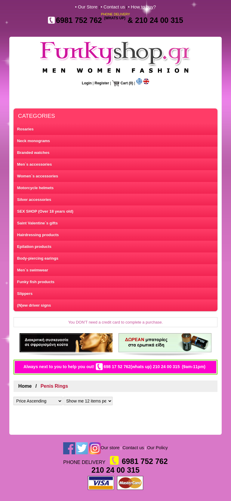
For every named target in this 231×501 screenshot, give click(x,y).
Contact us (133, 447)
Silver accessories (34, 199)
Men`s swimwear (32, 270)
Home (25, 386)
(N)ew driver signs (34, 305)
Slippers (24, 293)
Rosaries (25, 129)
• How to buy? (142, 6)
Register (102, 83)
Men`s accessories (34, 164)
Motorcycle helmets (35, 188)
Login (87, 83)
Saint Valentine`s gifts (37, 223)
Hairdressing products (38, 235)
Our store (110, 447)
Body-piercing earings (37, 258)
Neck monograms (33, 141)
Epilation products (34, 246)
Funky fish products (35, 282)
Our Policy (157, 447)
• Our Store (87, 6)
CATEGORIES (36, 116)
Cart (124, 83)
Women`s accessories (37, 176)
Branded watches (33, 152)
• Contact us (113, 6)
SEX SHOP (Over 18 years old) (45, 211)
